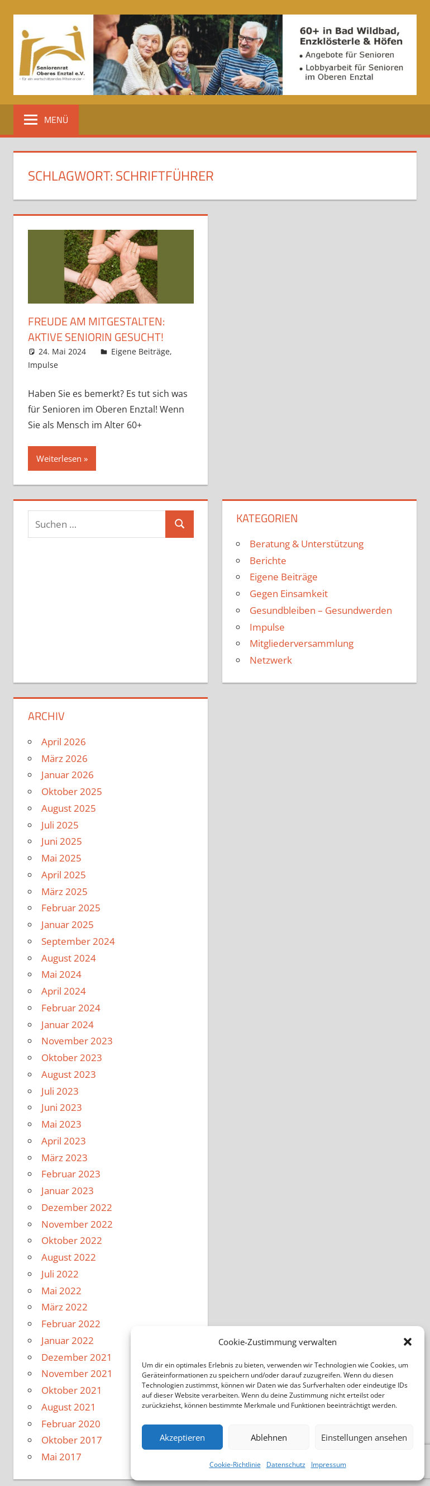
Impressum (328, 1464)
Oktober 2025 (71, 791)
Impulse (43, 364)
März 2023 (64, 1157)
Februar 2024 (71, 1007)
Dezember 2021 (76, 1357)
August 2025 (68, 808)
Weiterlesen (59, 458)
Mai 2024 (61, 974)
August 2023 (68, 1074)
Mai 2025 (61, 857)
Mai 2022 (61, 1290)
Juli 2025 (60, 824)
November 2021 (77, 1373)
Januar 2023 (67, 1190)
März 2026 (64, 758)
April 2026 (63, 741)
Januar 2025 (67, 924)
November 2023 (77, 1040)
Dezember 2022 (76, 1207)
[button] (407, 1341)
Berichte (268, 560)
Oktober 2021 (71, 1390)
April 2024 (63, 991)
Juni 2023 (61, 1107)
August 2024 (68, 958)
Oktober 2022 (71, 1240)
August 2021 (68, 1406)
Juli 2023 (60, 1091)
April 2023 (63, 1140)
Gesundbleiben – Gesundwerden (321, 610)
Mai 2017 (61, 1456)
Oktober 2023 (71, 1057)
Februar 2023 (71, 1173)
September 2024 (78, 941)
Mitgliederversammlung (301, 643)
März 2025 (64, 891)
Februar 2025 (71, 907)
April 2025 (63, 874)
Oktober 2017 (71, 1439)
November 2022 (77, 1224)
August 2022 (68, 1257)
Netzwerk (271, 660)
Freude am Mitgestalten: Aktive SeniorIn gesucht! (96, 329)
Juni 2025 (61, 841)
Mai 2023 (61, 1124)
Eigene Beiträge (140, 351)
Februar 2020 (71, 1423)
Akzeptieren (182, 1437)
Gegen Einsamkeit (289, 593)
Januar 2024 (67, 1024)
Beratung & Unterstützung (307, 543)
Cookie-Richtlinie (235, 1464)
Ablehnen (269, 1437)
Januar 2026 (67, 774)
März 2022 (64, 1306)
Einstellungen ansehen (364, 1437)
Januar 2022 (67, 1340)
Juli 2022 (60, 1273)
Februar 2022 (71, 1323)
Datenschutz (285, 1464)
